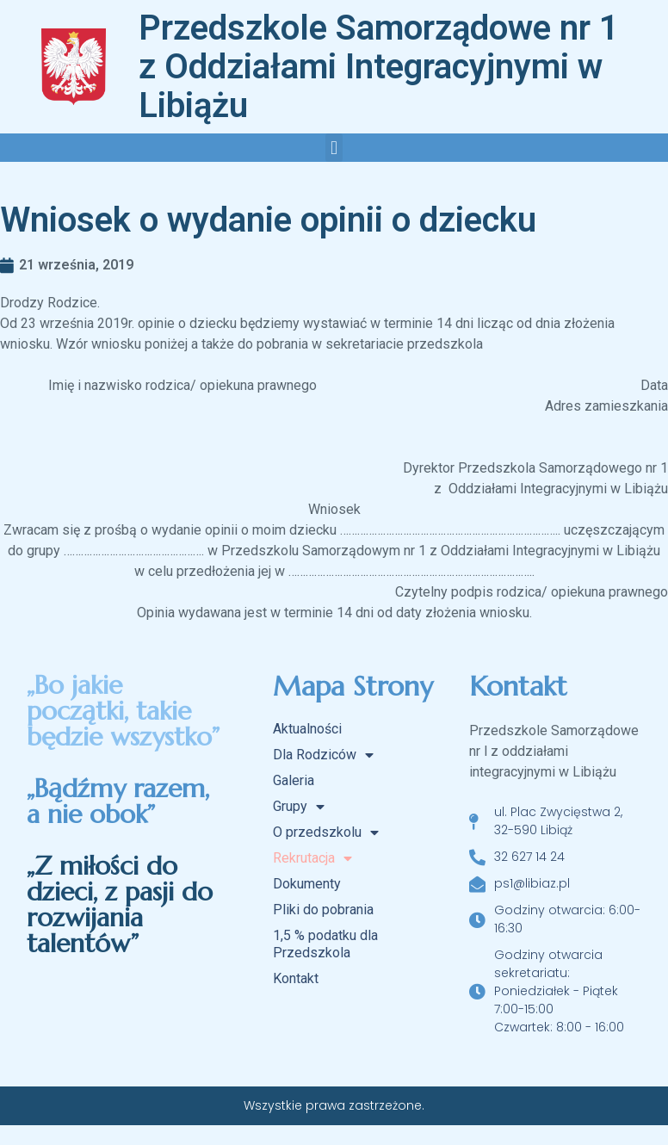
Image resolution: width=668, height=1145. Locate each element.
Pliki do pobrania (323, 909)
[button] (333, 147)
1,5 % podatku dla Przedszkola (325, 944)
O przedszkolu (326, 832)
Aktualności (307, 729)
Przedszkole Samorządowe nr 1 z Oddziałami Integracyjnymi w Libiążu (379, 67)
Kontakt (296, 978)
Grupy (299, 806)
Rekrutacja (312, 858)
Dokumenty (307, 884)
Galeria (293, 780)
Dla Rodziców (323, 755)
